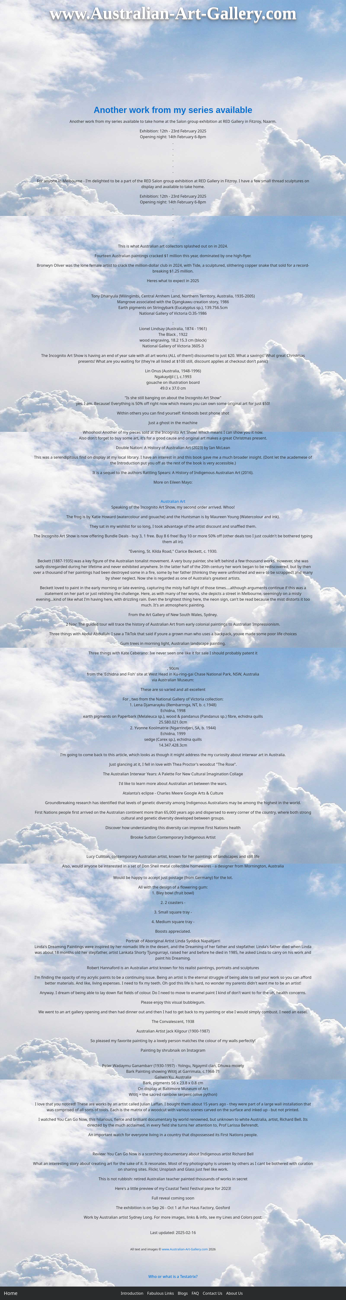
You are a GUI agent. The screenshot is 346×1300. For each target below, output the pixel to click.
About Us (234, 1293)
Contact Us (212, 1293)
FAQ (195, 1293)
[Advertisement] (173, 67)
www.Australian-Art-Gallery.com (185, 1249)
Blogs (183, 1293)
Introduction (132, 1293)
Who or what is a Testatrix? (173, 1276)
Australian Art (173, 501)
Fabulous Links (160, 1293)
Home (11, 1293)
